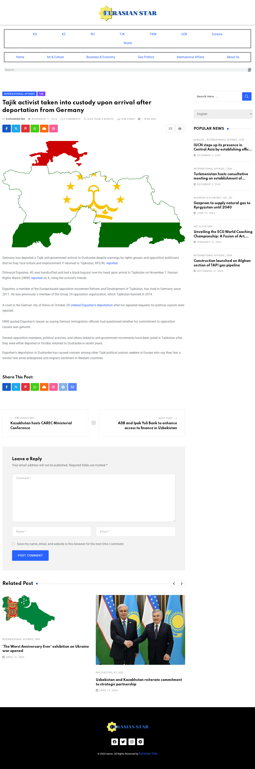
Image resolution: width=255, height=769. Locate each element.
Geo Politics (146, 56)
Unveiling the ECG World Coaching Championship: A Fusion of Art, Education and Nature (223, 235)
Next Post (165, 417)
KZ (64, 33)
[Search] (249, 69)
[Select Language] (223, 113)
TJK (122, 33)
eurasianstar (15, 117)
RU (93, 33)
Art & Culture (55, 56)
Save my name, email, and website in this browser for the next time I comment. (70, 543)
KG (35, 33)
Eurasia (217, 33)
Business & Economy (100, 56)
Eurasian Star (153, 750)
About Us (233, 56)
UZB (184, 33)
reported (112, 262)
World (128, 42)
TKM (153, 33)
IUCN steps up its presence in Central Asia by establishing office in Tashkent (222, 148)
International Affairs (190, 56)
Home (20, 56)
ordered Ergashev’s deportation (91, 304)
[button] (174, 582)
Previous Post (24, 417)
